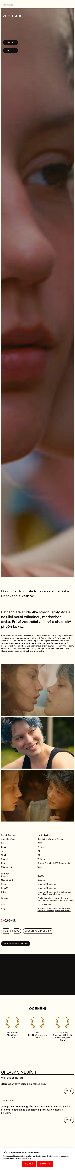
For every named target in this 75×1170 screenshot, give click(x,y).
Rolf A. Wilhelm (45, 904)
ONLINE (10, 42)
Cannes (41, 880)
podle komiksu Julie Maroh (50, 894)
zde (29, 1158)
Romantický (64, 863)
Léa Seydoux (64, 908)
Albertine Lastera (60, 898)
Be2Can (41, 876)
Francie (41, 847)
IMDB (16, 931)
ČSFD (6, 931)
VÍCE (69, 1091)
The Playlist (7, 1100)
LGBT (55, 863)
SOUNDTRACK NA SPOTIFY (38, 931)
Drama (41, 863)
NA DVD (10, 50)
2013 (40, 843)
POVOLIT (45, 1164)
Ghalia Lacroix (63, 892)
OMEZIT (29, 1164)
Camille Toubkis (65, 900)
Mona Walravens (62, 911)
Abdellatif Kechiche (47, 884)
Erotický (48, 863)
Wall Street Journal (12, 1078)
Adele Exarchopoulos (47, 908)
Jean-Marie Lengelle (47, 900)
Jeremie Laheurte (46, 911)
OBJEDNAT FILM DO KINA (15, 944)
